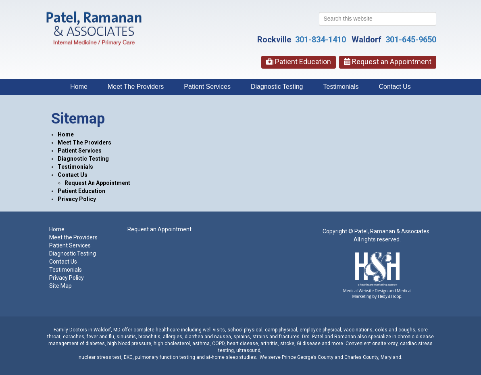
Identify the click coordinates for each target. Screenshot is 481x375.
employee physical (320, 330)
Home (78, 86)
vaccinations (358, 330)
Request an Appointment (387, 61)
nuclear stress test (100, 357)
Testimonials (341, 86)
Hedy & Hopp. (390, 296)
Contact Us (395, 86)
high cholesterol (172, 343)
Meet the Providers (73, 237)
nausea (222, 336)
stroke (287, 343)
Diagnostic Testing (277, 86)
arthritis (269, 343)
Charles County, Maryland (372, 357)
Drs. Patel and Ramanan (329, 336)
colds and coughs (394, 330)
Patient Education (298, 61)
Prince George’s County (307, 357)
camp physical (281, 330)
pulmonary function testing (165, 357)
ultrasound (248, 350)
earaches (73, 336)
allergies (172, 336)
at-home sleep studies (231, 357)
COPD (218, 343)
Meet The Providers (136, 86)
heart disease (242, 343)
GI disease (309, 343)
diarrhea (194, 336)
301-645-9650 (410, 39)
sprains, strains (250, 336)
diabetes (95, 343)
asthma (201, 343)
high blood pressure (129, 343)
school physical (244, 330)
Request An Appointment (97, 183)
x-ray (392, 343)
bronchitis (149, 336)
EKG (128, 357)
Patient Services (207, 86)
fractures (289, 336)
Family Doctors (70, 330)
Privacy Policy (77, 199)
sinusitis (126, 336)
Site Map (60, 286)
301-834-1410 (320, 39)
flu (111, 336)
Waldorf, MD (107, 330)
